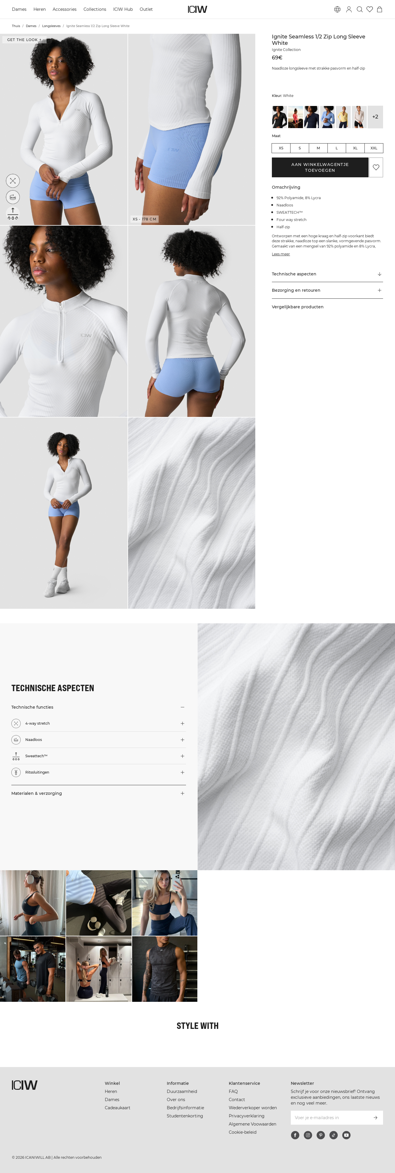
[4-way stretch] (14, 179)
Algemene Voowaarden (252, 1124)
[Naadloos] (14, 196)
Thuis (16, 26)
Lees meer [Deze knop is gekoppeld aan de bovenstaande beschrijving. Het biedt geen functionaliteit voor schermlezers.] (281, 254)
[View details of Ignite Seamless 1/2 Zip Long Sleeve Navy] (311, 117)
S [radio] (300, 148)
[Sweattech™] (13, 213)
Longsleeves (51, 26)
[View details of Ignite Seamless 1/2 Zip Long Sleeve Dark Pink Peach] (295, 117)
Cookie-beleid (242, 1132)
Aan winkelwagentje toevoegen (320, 167)
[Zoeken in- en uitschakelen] (360, 9)
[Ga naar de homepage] (197, 9)
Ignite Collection (286, 49)
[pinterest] (321, 1135)
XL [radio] (355, 148)
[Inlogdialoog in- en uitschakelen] (349, 9)
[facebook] (295, 1135)
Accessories (65, 9)
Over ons (176, 1099)
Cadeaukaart (117, 1107)
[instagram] (308, 1135)
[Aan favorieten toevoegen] (376, 167)
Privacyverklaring (247, 1116)
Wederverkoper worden (253, 1107)
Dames (19, 9)
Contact (237, 1099)
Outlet (146, 9)
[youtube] (346, 1135)
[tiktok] (333, 1135)
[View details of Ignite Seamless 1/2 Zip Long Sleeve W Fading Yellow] (343, 117)
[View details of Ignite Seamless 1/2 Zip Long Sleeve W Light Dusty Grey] (359, 117)
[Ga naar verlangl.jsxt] (370, 9)
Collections (95, 9)
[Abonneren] (375, 1118)
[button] (63, 129)
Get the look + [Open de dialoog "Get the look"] (24, 40)
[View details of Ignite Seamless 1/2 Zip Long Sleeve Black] (279, 117)
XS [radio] (281, 148)
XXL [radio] (374, 148)
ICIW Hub (123, 9)
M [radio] (318, 148)
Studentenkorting (185, 1116)
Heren (39, 9)
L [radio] (337, 148)
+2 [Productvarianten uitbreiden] (375, 117)
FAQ (233, 1091)
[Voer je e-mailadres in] (329, 1118)
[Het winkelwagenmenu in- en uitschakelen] (380, 9)
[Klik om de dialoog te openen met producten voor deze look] (32, 903)
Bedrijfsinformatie (185, 1107)
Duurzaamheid (182, 1091)
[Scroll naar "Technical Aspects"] (327, 274)
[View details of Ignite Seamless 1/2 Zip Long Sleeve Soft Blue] (327, 117)
